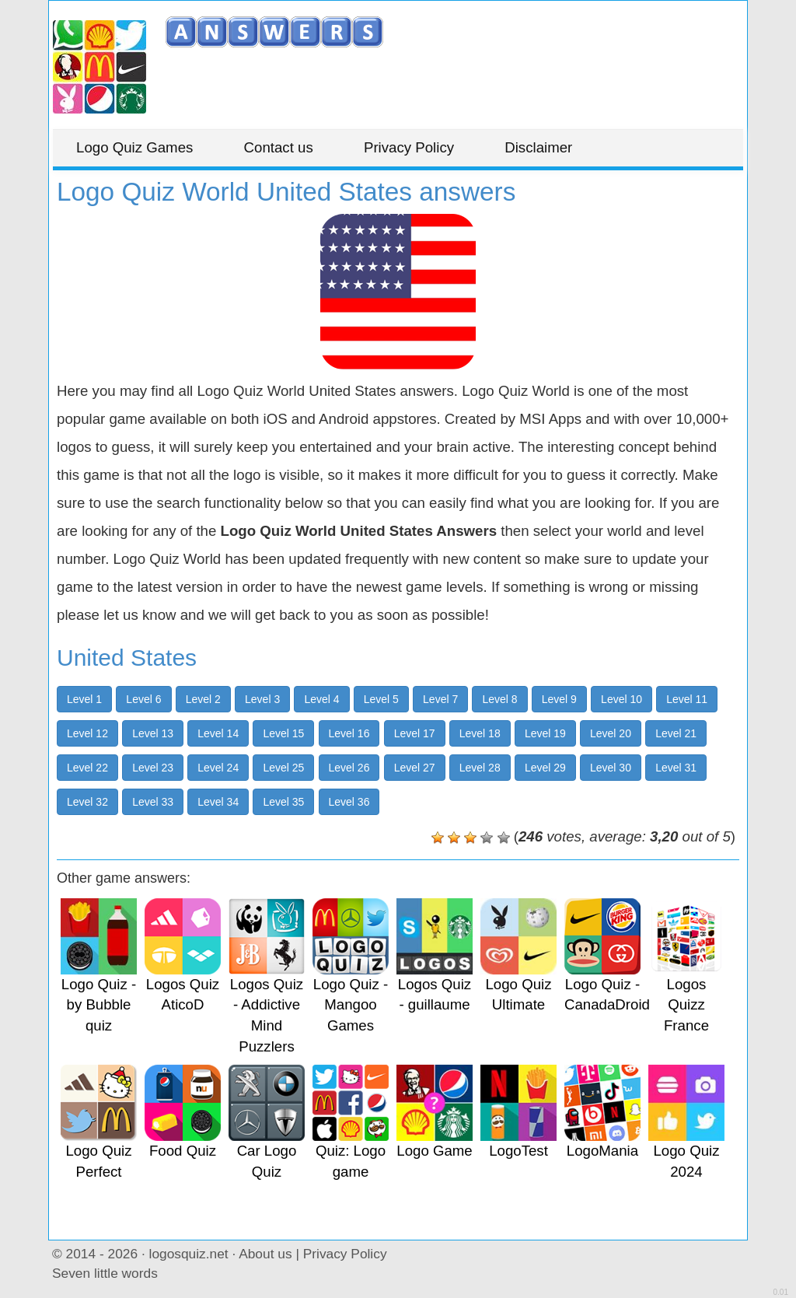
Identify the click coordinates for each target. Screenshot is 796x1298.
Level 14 (218, 733)
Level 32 (87, 802)
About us (265, 1253)
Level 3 (262, 699)
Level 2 (203, 699)
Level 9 (559, 699)
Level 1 (84, 699)
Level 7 (440, 699)
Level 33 (152, 802)
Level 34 (218, 802)
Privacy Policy (409, 147)
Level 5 (381, 699)
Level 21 (675, 733)
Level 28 (480, 767)
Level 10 (621, 699)
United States (127, 657)
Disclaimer (538, 147)
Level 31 (675, 767)
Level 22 (87, 767)
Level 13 (152, 733)
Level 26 (349, 767)
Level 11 (686, 699)
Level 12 (87, 733)
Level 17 (414, 733)
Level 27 (414, 767)
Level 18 (480, 733)
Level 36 (349, 802)
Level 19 (545, 733)
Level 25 (283, 767)
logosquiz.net (189, 1253)
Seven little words (105, 1273)
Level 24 (218, 767)
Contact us (278, 147)
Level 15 (283, 733)
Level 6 (143, 699)
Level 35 (283, 802)
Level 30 (610, 767)
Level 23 (152, 767)
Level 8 (499, 699)
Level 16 (349, 733)
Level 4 (321, 699)
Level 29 (545, 767)
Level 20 (610, 733)
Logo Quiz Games (134, 147)
